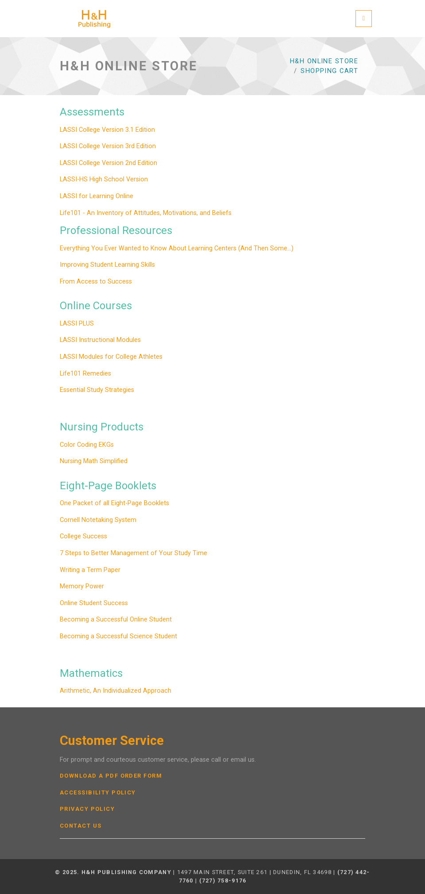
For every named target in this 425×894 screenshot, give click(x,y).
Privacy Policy (87, 809)
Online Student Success (94, 603)
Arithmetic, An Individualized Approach (115, 690)
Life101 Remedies (85, 373)
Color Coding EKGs (87, 445)
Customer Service (112, 741)
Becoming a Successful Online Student (116, 619)
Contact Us (80, 826)
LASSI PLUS (77, 323)
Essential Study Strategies (97, 390)
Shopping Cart (329, 71)
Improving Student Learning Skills (107, 265)
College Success (83, 536)
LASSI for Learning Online (96, 196)
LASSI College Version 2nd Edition (108, 163)
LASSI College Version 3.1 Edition (107, 130)
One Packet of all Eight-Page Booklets (114, 503)
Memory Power (82, 586)
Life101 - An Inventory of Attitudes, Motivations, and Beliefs (146, 213)
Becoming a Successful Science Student (118, 636)
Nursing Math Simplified (94, 461)
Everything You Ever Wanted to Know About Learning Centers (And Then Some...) (177, 248)
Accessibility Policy (98, 793)
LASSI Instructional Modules (100, 340)
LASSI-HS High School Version (104, 179)
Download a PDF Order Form (111, 776)
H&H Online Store (324, 61)
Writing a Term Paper (90, 570)
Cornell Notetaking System (98, 520)
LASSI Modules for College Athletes (111, 357)
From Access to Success (96, 281)
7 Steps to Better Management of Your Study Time (133, 553)
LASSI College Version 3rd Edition (108, 146)
